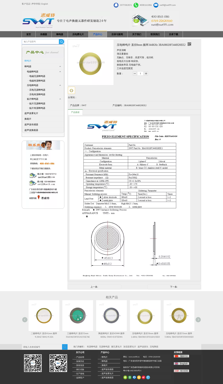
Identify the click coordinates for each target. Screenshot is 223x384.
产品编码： (118, 105)
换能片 (27, 119)
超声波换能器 (31, 130)
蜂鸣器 (59, 34)
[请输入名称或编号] (42, 347)
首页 (28, 34)
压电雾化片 (78, 34)
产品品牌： (76, 105)
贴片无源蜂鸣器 (37, 103)
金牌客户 (80, 378)
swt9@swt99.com (164, 5)
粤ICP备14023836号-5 (132, 370)
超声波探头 (143, 346)
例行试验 (80, 369)
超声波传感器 (31, 124)
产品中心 (97, 34)
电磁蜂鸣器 (32, 71)
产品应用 (80, 357)
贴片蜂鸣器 (32, 99)
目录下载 (173, 34)
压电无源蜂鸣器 (37, 90)
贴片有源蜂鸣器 (37, 108)
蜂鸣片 (27, 61)
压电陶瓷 (154, 346)
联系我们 (155, 34)
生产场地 (80, 373)
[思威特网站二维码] (58, 363)
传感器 (43, 34)
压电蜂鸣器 (32, 85)
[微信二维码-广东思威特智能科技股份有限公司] (33, 363)
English (45, 3)
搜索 (61, 41)
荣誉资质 (80, 365)
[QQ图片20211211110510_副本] (43, 175)
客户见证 (26, 3)
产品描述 (75, 112)
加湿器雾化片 (129, 346)
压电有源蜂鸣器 (37, 94)
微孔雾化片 (116, 346)
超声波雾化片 (31, 113)
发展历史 (80, 361)
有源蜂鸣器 (92, 346)
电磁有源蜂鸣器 (37, 81)
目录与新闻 (117, 34)
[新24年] (66, 20)
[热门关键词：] (65, 347)
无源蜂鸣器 (104, 346)
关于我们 (136, 34)
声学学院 (36, 3)
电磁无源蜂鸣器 (37, 76)
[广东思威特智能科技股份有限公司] (154, 20)
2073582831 (123, 5)
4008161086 (143, 5)
